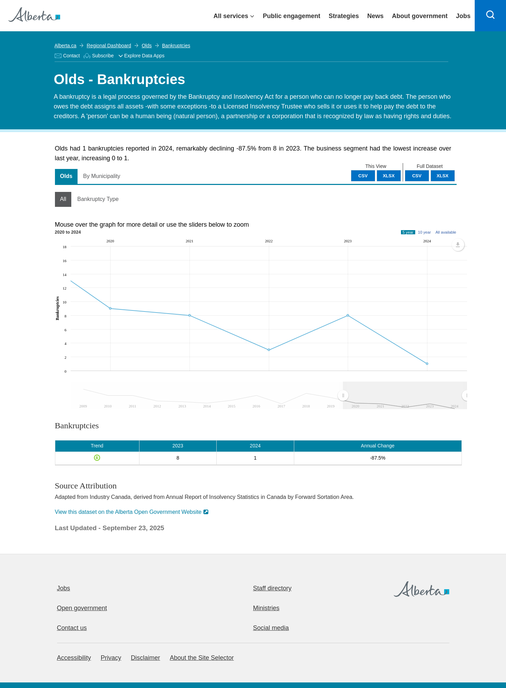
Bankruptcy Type (98, 199)
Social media (271, 627)
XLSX (443, 175)
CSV (416, 175)
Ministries (266, 608)
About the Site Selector (202, 657)
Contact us (72, 627)
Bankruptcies (176, 45)
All (63, 199)
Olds (147, 45)
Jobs (63, 588)
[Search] (490, 15)
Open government (82, 608)
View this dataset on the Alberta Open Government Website (128, 512)
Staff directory (272, 588)
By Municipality (101, 176)
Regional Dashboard (109, 45)
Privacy (111, 657)
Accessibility (74, 657)
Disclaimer (145, 657)
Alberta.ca (66, 45)
